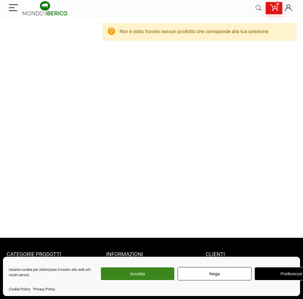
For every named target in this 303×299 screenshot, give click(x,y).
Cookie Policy (19, 289)
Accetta (137, 273)
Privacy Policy (44, 289)
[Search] (259, 8)
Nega (214, 273)
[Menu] (14, 8)
